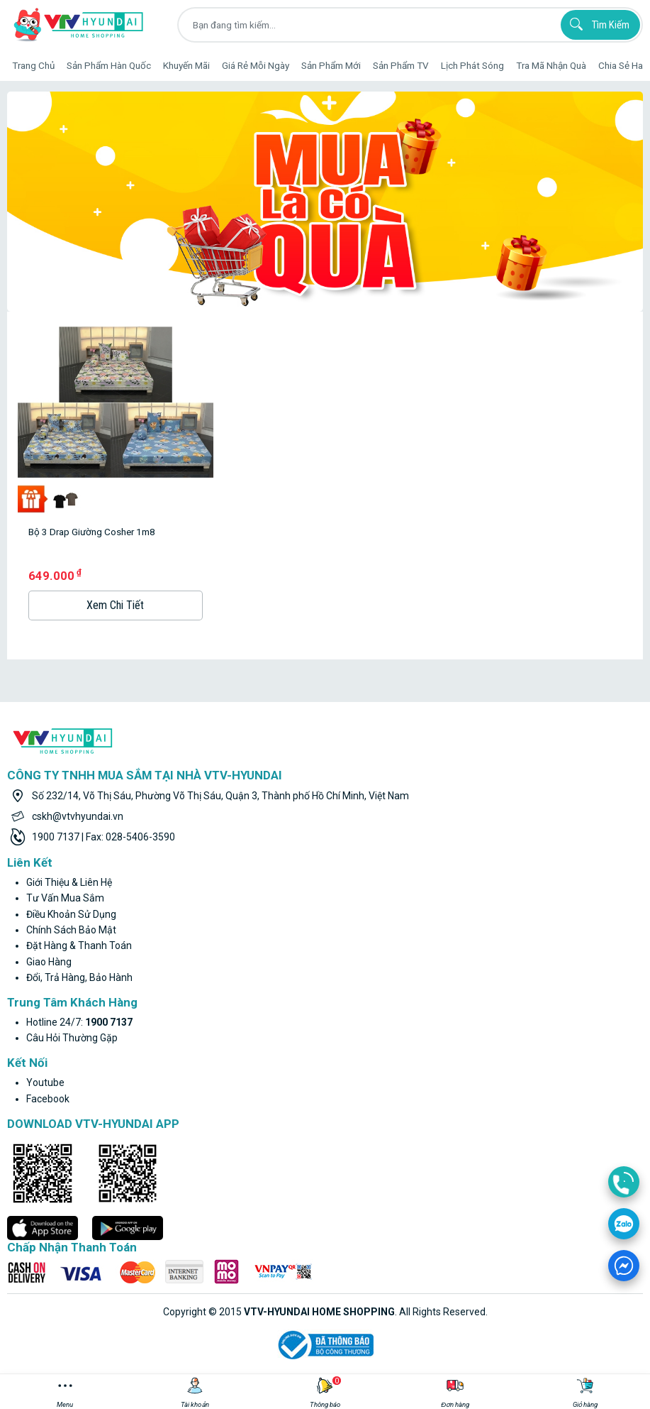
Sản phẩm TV (401, 65)
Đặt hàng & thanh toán (79, 945)
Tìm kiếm (597, 24)
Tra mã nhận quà (551, 65)
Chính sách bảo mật (71, 930)
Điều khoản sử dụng (71, 914)
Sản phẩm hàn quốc (109, 65)
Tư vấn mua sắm (65, 898)
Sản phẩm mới (331, 65)
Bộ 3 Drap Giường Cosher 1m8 (91, 531)
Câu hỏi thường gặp (72, 1037)
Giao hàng (49, 961)
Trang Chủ (33, 65)
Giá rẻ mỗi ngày (255, 65)
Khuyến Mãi (186, 65)
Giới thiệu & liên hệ (69, 882)
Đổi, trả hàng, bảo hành (79, 977)
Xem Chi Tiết (115, 605)
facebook (47, 1098)
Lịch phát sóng (472, 65)
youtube (45, 1082)
